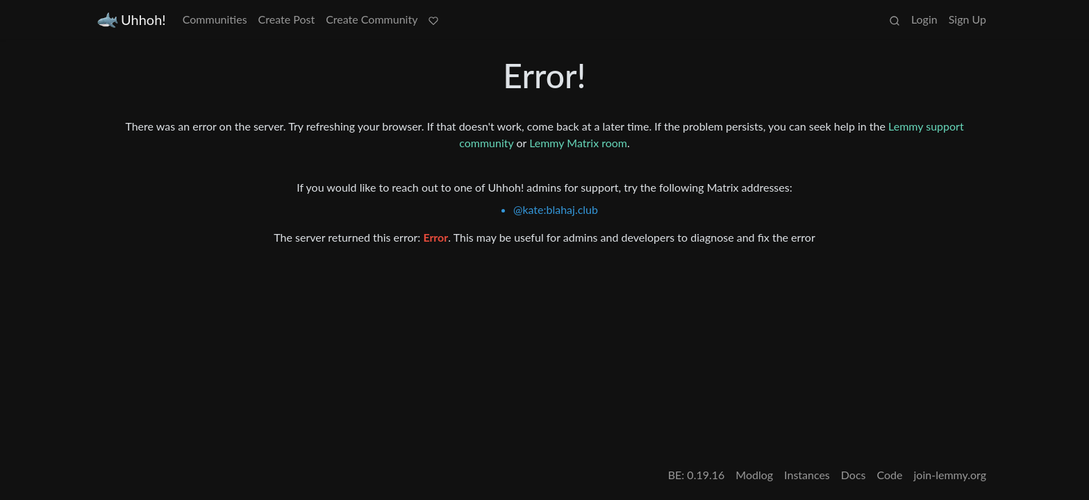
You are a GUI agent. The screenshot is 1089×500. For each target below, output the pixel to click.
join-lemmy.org (950, 474)
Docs (853, 474)
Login (924, 19)
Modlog (754, 474)
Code (890, 474)
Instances (807, 474)
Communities (215, 19)
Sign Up (967, 19)
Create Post (286, 19)
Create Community (371, 19)
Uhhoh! (131, 19)
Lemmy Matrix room (578, 142)
